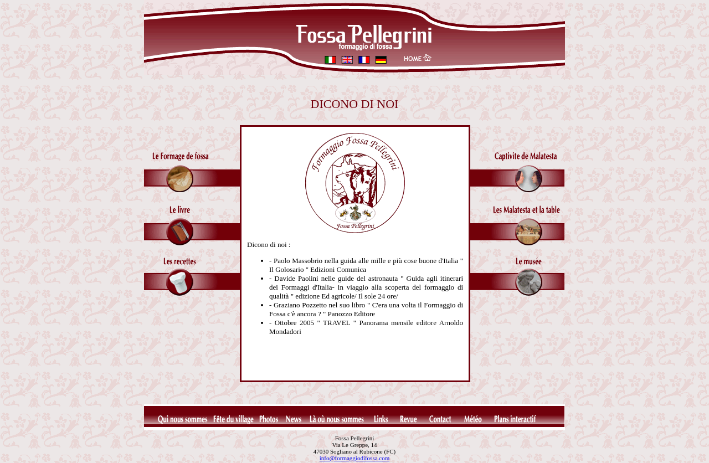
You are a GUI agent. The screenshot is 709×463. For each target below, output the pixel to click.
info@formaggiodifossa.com (355, 458)
